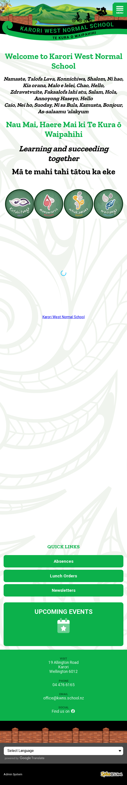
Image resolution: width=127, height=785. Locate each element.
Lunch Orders (63, 576)
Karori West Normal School (63, 317)
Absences (63, 561)
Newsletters (63, 590)
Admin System (13, 774)
